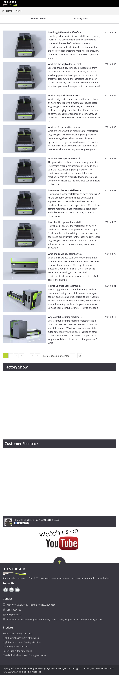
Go (79, 355)
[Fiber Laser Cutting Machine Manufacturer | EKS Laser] (14, 571)
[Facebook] (5, 589)
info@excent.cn (14, 614)
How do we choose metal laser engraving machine (73, 190)
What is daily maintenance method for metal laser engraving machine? (83, 95)
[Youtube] (17, 589)
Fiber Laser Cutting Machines (17, 633)
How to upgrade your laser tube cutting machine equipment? (78, 285)
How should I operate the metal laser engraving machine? (77, 222)
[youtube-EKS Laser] (59, 539)
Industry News (81, 18)
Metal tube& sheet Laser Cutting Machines (24, 655)
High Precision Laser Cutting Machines (22, 642)
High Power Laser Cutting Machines (21, 637)
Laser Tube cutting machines (17, 650)
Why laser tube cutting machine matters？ (69, 316)
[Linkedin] (11, 589)
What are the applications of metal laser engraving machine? (78, 64)
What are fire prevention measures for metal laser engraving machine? (83, 127)
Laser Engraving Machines (16, 646)
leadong (37, 671)
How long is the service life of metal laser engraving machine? (79, 32)
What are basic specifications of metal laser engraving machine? (80, 158)
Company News (38, 18)
